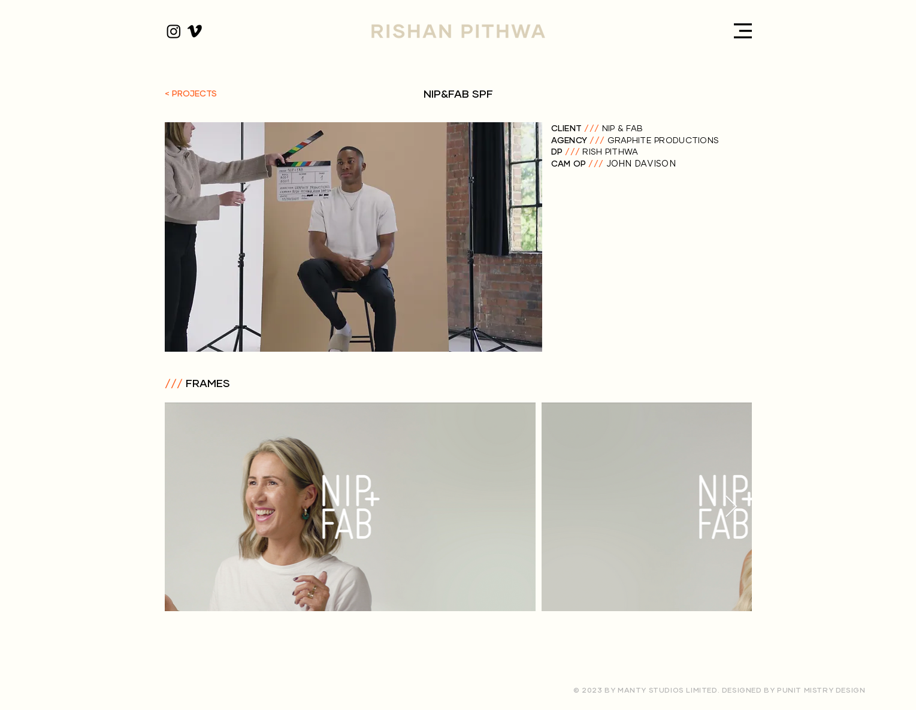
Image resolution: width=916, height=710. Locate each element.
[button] (743, 30)
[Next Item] (731, 507)
